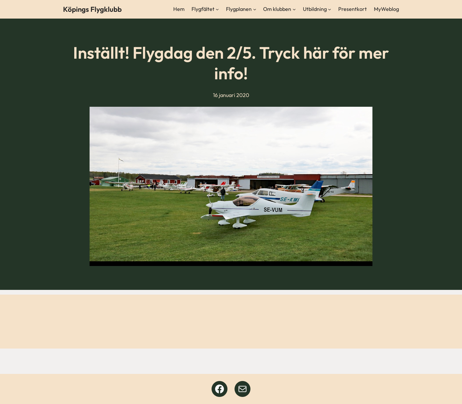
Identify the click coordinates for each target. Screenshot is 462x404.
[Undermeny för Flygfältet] (217, 9)
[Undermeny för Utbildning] (329, 9)
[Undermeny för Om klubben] (294, 9)
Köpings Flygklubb (92, 9)
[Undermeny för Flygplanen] (254, 9)
